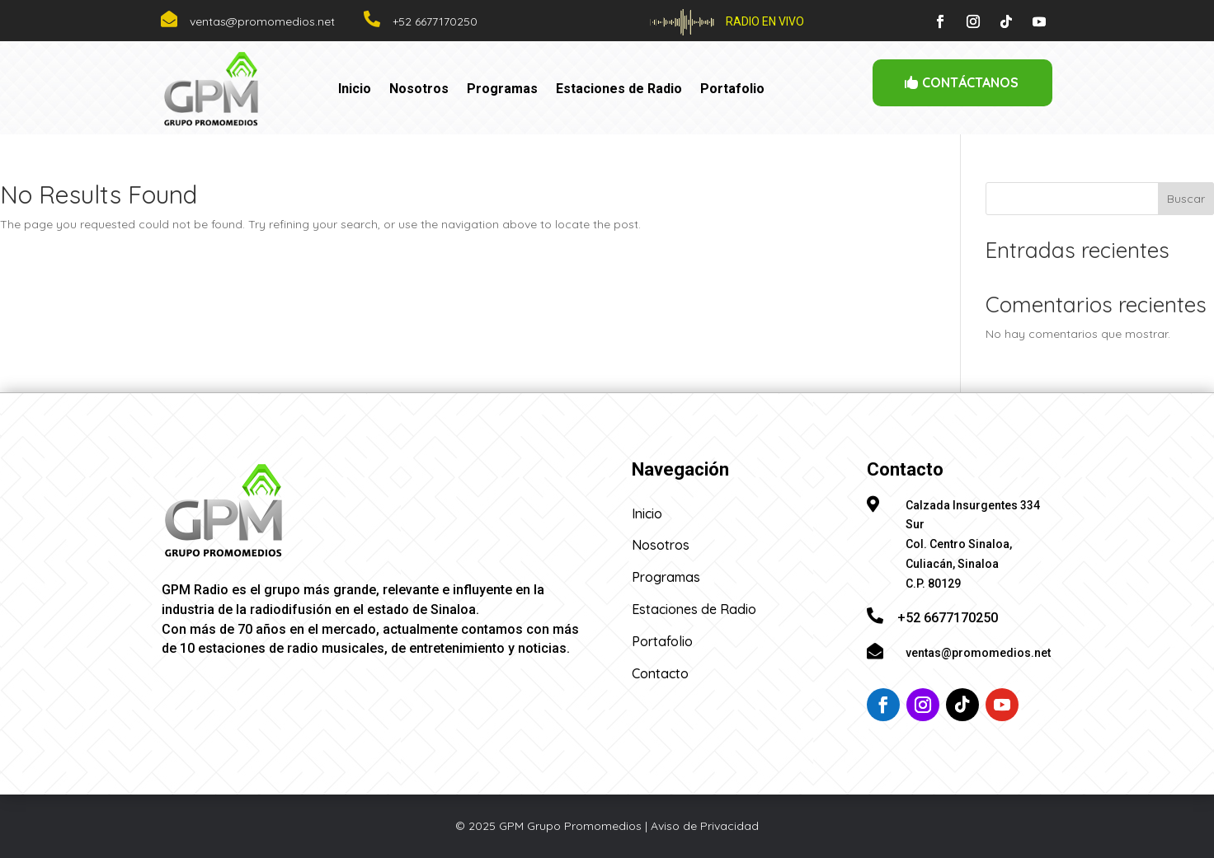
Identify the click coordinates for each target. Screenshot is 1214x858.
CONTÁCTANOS (970, 82)
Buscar (1186, 198)
